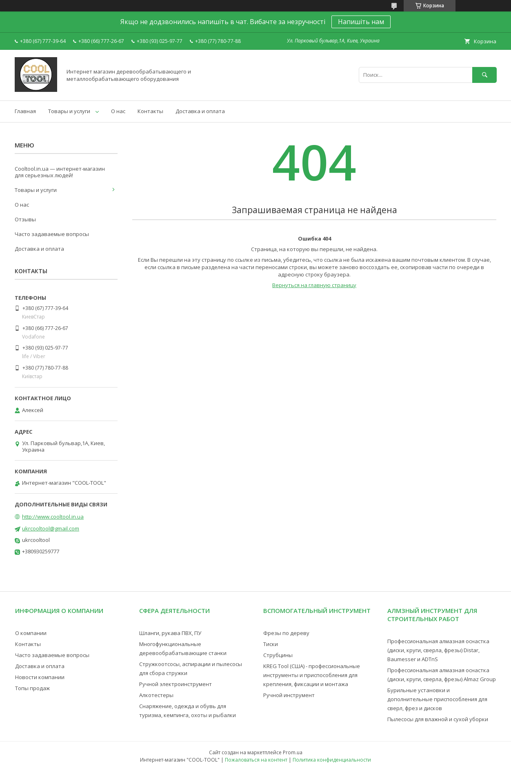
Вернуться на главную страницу (314, 285)
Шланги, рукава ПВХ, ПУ (170, 633)
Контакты (150, 111)
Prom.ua (292, 752)
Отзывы (25, 219)
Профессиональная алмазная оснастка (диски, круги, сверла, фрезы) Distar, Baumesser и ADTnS (438, 650)
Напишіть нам (361, 21)
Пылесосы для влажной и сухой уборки (437, 719)
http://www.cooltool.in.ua (53, 516)
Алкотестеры (156, 695)
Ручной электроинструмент (175, 684)
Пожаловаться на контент (256, 759)
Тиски (270, 644)
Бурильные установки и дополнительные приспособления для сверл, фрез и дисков (437, 699)
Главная (25, 111)
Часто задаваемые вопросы (52, 234)
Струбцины (278, 655)
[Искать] (484, 75)
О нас (118, 111)
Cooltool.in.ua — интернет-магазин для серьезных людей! (60, 172)
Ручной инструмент (289, 695)
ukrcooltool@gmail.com (50, 528)
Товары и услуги (69, 111)
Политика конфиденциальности (332, 759)
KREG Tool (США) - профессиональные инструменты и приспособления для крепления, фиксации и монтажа (311, 675)
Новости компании (39, 677)
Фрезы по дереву (286, 633)
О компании (31, 633)
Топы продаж (32, 688)
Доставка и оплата (200, 111)
